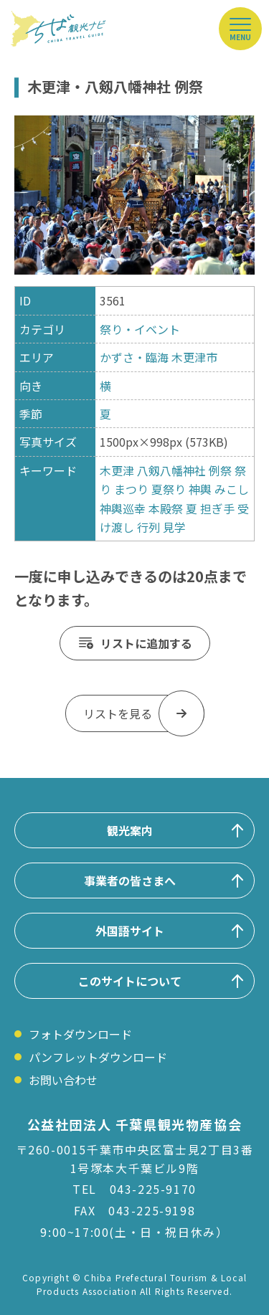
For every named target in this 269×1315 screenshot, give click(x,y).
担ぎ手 (217, 508)
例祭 (220, 470)
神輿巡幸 (123, 508)
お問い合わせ (63, 1080)
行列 (148, 527)
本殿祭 (165, 508)
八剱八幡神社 (173, 470)
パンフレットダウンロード (98, 1057)
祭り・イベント (140, 329)
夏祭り (168, 489)
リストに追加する (146, 643)
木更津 (117, 470)
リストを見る (117, 713)
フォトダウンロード (80, 1034)
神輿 (200, 489)
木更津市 (194, 357)
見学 (174, 527)
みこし (231, 489)
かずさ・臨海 (134, 357)
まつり (131, 489)
